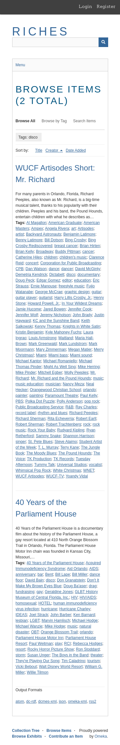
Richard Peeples (83, 413)
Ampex (37, 228)
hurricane (49, 609)
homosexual (26, 603)
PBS (19, 401)
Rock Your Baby (41, 430)
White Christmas (67, 470)
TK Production (39, 459)
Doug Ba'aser (75, 586)
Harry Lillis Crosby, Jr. (73, 297)
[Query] (60, 42)
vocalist (95, 464)
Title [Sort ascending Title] (38, 150)
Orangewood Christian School (55, 390)
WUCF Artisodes (30, 476)
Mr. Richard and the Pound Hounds (61, 378)
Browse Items (58, 730)
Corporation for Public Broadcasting (70, 263)
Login (85, 6)
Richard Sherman (30, 418)
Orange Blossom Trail (59, 632)
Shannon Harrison (78, 436)
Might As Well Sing (60, 366)
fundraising (25, 591)
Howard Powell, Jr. (44, 303)
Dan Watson (36, 269)
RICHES (40, 31)
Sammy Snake (48, 436)
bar (40, 574)
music (98, 378)
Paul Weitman (41, 643)
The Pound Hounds (74, 453)
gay (39, 591)
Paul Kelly (88, 395)
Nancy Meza (73, 384)
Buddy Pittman (67, 251)
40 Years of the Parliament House (55, 563)
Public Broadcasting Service (39, 407)
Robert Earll (86, 418)
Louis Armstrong (42, 338)
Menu (20, 65)
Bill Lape (62, 574)
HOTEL (44, 603)
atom (20, 701)
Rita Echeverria (61, 418)
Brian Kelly (25, 251)
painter (22, 395)
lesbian (22, 620)
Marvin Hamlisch (56, 620)
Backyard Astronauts (43, 234)
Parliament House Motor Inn (39, 638)
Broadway (44, 251)
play (58, 643)
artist (20, 234)
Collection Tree (26, 730)
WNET (88, 470)
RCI (67, 643)
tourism (93, 661)
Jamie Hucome (28, 309)
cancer (88, 251)
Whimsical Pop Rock (33, 470)
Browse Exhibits (27, 736)
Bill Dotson (53, 240)
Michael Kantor (28, 361)
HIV (74, 597)
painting (36, 395)
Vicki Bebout (26, 666)
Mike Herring (89, 366)
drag (93, 586)
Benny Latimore (29, 240)
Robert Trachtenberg (63, 424)
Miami (41, 355)
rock (87, 424)
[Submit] (103, 42)
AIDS (93, 568)
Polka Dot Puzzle (39, 401)
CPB (20, 269)
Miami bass (58, 355)
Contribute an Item (66, 736)
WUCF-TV (55, 476)
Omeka (100, 736)
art (73, 228)
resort (21, 649)
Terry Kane (69, 447)
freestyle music (71, 286)
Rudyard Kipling (70, 430)
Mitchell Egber (50, 372)
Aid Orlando (77, 568)
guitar (96, 292)
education (82, 280)
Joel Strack (38, 615)
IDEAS (21, 615)
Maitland (66, 338)
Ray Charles (86, 407)
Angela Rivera (57, 228)
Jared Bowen (54, 309)
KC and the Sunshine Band (56, 320)
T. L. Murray (48, 447)
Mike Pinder (26, 372)
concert (32, 263)
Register (106, 6)
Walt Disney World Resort (61, 666)
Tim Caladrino (73, 661)
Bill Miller (79, 574)
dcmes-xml (47, 701)
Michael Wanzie (29, 626)
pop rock (91, 401)
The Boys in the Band (70, 655)
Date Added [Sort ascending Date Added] (76, 150)
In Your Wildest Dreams (82, 303)
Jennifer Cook (80, 309)
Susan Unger (38, 655)
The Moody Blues (41, 453)
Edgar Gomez (48, 280)
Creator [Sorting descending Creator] (52, 150)
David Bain (34, 580)
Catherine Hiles (29, 257)
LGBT (34, 620)
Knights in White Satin (81, 326)
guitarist (45, 297)
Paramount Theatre (61, 395)
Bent (49, 574)
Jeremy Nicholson (55, 315)
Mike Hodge (54, 626)
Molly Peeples (76, 372)
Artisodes (86, 228)
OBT (34, 632)
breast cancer (66, 246)
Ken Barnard (84, 615)
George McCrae (48, 292)
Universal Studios (72, 464)
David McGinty (87, 269)
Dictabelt (56, 274)
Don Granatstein (71, 580)
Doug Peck (25, 280)
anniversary (26, 574)
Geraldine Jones (59, 591)
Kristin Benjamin (30, 332)
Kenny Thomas (48, 326)
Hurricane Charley (74, 609)
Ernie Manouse (44, 286)
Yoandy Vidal (77, 476)
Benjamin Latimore (79, 234)
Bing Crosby (75, 240)
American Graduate (65, 222)
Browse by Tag (54, 121)
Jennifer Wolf (27, 315)
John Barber (60, 615)
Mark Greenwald (42, 343)
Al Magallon (36, 222)
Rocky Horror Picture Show (51, 649)
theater (96, 655)
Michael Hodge (85, 620)
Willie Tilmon (37, 672)
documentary (88, 274)
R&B (70, 407)
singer (21, 441)
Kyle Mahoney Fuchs (63, 332)
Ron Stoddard (88, 649)
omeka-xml (77, 701)
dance (54, 269)
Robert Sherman (30, 424)
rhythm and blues (52, 413)
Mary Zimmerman (51, 349)
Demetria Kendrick (31, 274)
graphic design (76, 292)
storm (20, 655)
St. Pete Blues (40, 441)
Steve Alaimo (66, 441)
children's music (73, 257)
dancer (67, 269)
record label (26, 413)
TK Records (63, 459)
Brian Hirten (90, 246)
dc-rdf (31, 701)
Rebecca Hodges (87, 643)
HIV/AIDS (88, 597)
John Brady (82, 315)
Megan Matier (80, 349)
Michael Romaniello (60, 361)
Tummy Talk (44, 464)
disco (70, 274)
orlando (89, 390)
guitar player (26, 297)
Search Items (84, 121)
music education (30, 384)
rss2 (92, 701)
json (62, 701)
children (50, 257)
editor (67, 280)
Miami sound (81, 355)
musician (52, 384)
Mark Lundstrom (73, 343)
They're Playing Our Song (38, 661)
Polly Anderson (69, 401)
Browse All (26, 121)
